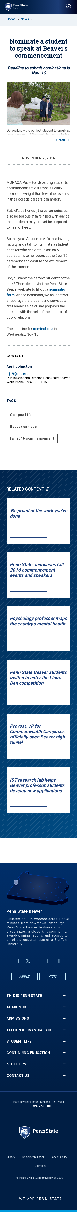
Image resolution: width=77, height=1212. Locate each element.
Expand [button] (60, 140)
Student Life (19, 1041)
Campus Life (21, 415)
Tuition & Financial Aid (29, 1030)
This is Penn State (24, 996)
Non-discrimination (33, 1157)
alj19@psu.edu (18, 374)
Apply (24, 976)
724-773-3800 (41, 1106)
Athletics (16, 1064)
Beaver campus (23, 426)
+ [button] (64, 995)
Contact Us (18, 1076)
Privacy (11, 1157)
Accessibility (59, 1157)
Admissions (18, 1018)
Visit (52, 976)
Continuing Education (28, 1053)
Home (11, 19)
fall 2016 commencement (32, 438)
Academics (17, 1007)
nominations (43, 328)
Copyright (40, 1165)
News (25, 19)
